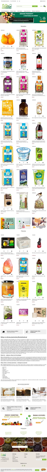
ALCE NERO (22, 431)
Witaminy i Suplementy (36, 11)
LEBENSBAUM (38, 431)
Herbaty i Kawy (13, 11)
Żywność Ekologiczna (5, 11)
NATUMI (25, 431)
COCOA (23, 434)
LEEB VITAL (39, 434)
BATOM (10, 432)
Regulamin (14, 458)
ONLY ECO (37, 433)
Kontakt (25, 457)
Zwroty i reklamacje (15, 457)
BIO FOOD (9, 433)
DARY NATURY (22, 432)
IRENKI (40, 433)
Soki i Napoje (19, 11)
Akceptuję (37, 470)
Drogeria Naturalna (27, 11)
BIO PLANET (7, 432)
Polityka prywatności (15, 461)
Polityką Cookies (13, 469)
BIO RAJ (6, 433)
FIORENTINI (24, 433)
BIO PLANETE (40, 432)
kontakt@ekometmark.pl (5, 459)
